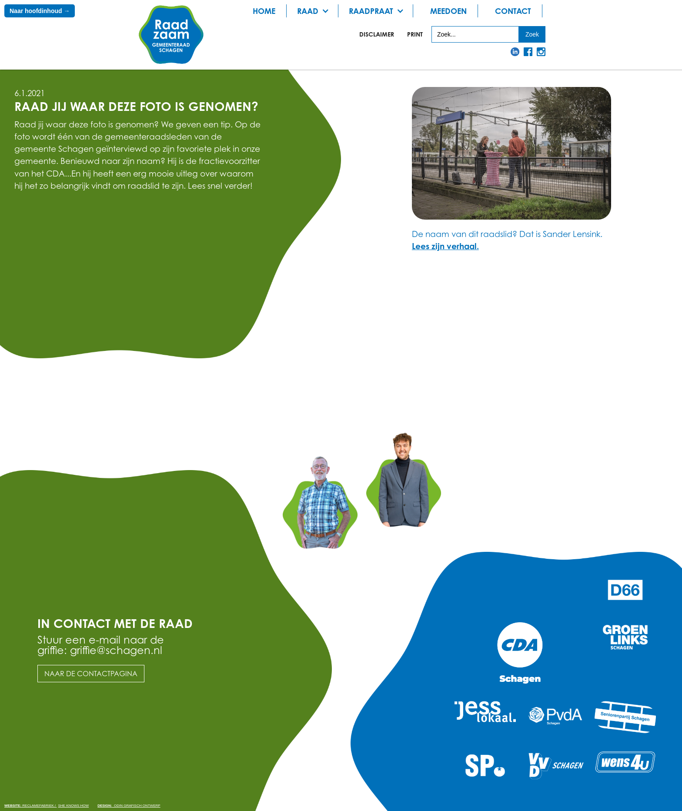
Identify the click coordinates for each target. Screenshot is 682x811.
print (415, 34)
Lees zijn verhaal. (445, 246)
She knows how (73, 806)
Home (264, 11)
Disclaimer (376, 34)
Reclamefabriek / (30, 806)
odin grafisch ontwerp (128, 806)
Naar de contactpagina (90, 673)
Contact (513, 11)
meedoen (448, 11)
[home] (171, 35)
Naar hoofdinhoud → (40, 10)
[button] (315, 10)
